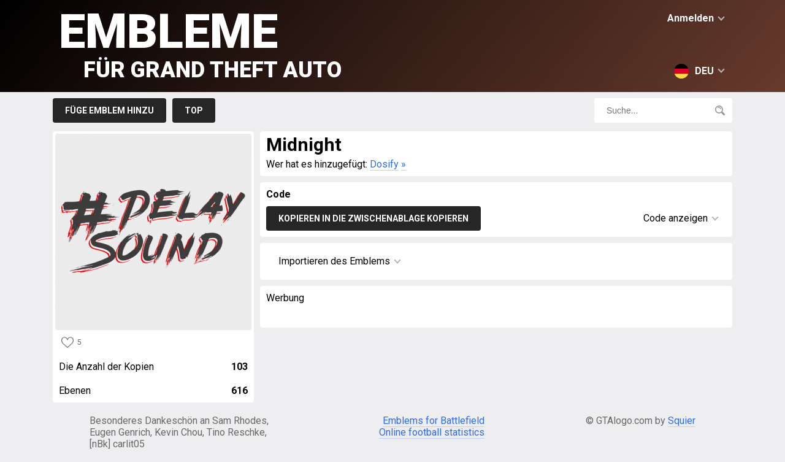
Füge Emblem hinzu (109, 110)
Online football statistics (431, 432)
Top (194, 110)
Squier (681, 420)
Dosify (384, 164)
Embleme (200, 43)
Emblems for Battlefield (433, 420)
